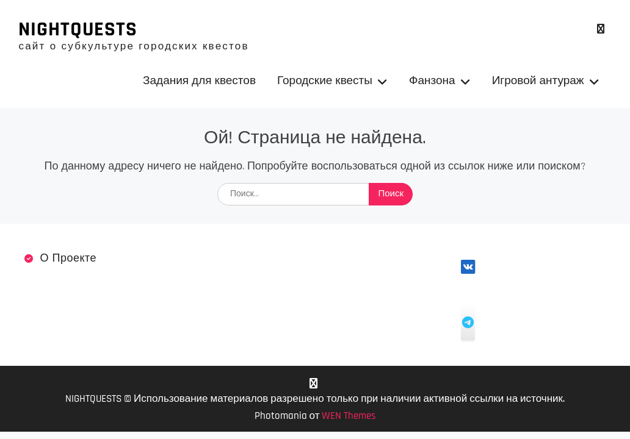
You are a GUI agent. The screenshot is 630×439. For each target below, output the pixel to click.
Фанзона (432, 80)
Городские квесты (324, 80)
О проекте (68, 258)
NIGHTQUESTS (77, 29)
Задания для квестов (199, 80)
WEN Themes (348, 416)
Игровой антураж (538, 80)
